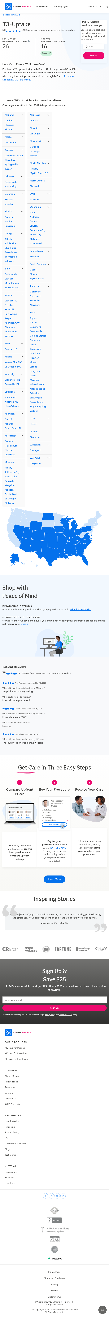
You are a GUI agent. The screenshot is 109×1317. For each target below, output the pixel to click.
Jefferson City (12, 472)
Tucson (8, 168)
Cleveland (35, 296)
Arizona (9, 150)
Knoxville (35, 300)
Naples (8, 221)
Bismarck (34, 186)
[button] (13, 115)
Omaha (34, 120)
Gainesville (35, 349)
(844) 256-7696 (58, 847)
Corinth (9, 441)
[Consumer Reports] (11, 949)
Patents (54, 1290)
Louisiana (10, 391)
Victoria (34, 411)
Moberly (9, 489)
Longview (35, 371)
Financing (10, 1126)
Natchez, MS (11, 401)
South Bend (11, 331)
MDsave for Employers (16, 1059)
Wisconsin (35, 444)
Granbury (35, 353)
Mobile (8, 129)
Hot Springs (11, 186)
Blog (7, 1149)
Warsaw (9, 336)
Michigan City (12, 322)
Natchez (9, 450)
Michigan (10, 413)
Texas (33, 312)
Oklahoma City (38, 230)
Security (54, 1284)
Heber (33, 424)
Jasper (8, 318)
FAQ (7, 1138)
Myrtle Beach (37, 278)
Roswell (34, 155)
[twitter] (57, 1195)
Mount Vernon (12, 283)
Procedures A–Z (11, 14)
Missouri (9, 462)
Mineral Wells (37, 384)
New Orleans (12, 406)
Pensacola (10, 226)
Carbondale (11, 274)
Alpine (33, 318)
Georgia (9, 233)
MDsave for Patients (15, 1047)
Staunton (35, 437)
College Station (38, 335)
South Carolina (38, 264)
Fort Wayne (11, 314)
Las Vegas (35, 133)
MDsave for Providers (16, 1053)
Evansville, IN (12, 384)
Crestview (10, 217)
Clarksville (35, 291)
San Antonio (36, 402)
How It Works (12, 1121)
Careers (9, 1092)
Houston (34, 357)
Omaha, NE (11, 349)
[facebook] (45, 1195)
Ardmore (35, 217)
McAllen (34, 380)
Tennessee (35, 286)
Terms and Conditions (54, 1278)
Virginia (34, 431)
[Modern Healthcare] (31, 949)
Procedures (11, 1171)
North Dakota (37, 180)
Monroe (9, 423)
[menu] (57, 6)
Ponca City (35, 234)
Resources (10, 1087)
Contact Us (10, 1098)
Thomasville (11, 256)
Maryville (9, 485)
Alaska (8, 136)
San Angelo (36, 397)
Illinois (8, 268)
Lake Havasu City (14, 155)
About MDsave (12, 1076)
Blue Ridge (10, 247)
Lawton (34, 225)
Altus (32, 212)
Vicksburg (10, 454)
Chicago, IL (11, 300)
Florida (8, 211)
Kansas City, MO (13, 362)
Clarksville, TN (12, 379)
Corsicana (35, 340)
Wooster (34, 199)
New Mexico (36, 141)
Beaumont (35, 326)
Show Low (10, 160)
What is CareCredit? (80, 609)
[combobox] (95, 46)
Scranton (34, 256)
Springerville (11, 164)
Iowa (7, 343)
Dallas (33, 344)
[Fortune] (63, 949)
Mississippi (10, 435)
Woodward (36, 243)
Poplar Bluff (11, 494)
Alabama (9, 115)
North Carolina (38, 163)
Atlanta (8, 239)
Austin (33, 322)
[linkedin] (63, 1195)
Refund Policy (12, 1132)
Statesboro (11, 252)
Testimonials (11, 1154)
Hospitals (9, 1183)
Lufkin (33, 375)
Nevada (34, 128)
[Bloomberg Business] (83, 949)
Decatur (9, 305)
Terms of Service (65, 1014)
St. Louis (9, 503)
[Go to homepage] (18, 1032)
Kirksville (9, 481)
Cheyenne (35, 463)
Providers (9, 1177)
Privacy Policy (50, 1014)
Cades (33, 269)
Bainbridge (11, 243)
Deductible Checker (15, 1143)
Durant (33, 221)
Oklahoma (35, 206)
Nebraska (35, 115)
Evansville (10, 309)
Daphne (9, 120)
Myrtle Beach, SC (39, 173)
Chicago (9, 278)
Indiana (8, 295)
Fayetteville (11, 182)
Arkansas (9, 176)
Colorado (10, 194)
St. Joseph (10, 498)
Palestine (34, 393)
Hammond (10, 397)
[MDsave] (18, 6)
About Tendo (11, 1081)
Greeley (9, 204)
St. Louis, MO (12, 287)
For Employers (61, 6)
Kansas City (11, 476)
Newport (35, 305)
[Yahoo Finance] (101, 949)
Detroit (9, 419)
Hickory (34, 168)
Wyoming (35, 457)
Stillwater (35, 239)
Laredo (33, 366)
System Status (54, 1296)
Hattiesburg (11, 445)
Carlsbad (34, 146)
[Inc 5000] (46, 949)
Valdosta (9, 261)
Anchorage (11, 142)
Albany (8, 467)
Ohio (32, 193)
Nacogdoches (37, 388)
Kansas (8, 356)
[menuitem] (43, 6)
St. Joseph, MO (13, 366)
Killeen (33, 362)
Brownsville (36, 331)
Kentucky (10, 374)
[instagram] (51, 1195)
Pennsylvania (36, 251)
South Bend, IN (13, 428)
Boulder (9, 199)
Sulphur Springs (38, 406)
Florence (9, 125)
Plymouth (10, 327)
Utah (32, 418)
